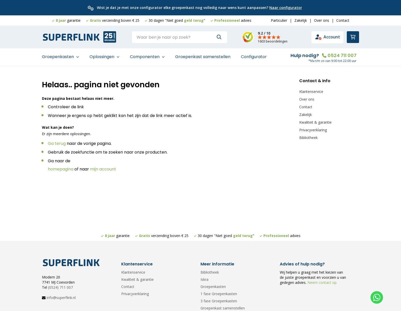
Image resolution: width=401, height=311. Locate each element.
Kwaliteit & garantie (315, 122)
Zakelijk (300, 20)
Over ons (321, 20)
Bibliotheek (308, 137)
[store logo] (71, 37)
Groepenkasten (58, 57)
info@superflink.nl (61, 297)
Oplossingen (102, 57)
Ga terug (57, 143)
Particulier (279, 20)
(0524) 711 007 (60, 287)
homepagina (60, 169)
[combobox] (179, 37)
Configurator (254, 57)
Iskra (204, 279)
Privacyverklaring (313, 129)
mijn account (103, 169)
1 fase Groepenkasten (219, 293)
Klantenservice (311, 91)
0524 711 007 (342, 55)
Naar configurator (285, 7)
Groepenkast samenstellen (202, 57)
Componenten (145, 57)
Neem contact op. (321, 282)
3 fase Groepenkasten (219, 300)
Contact (342, 20)
